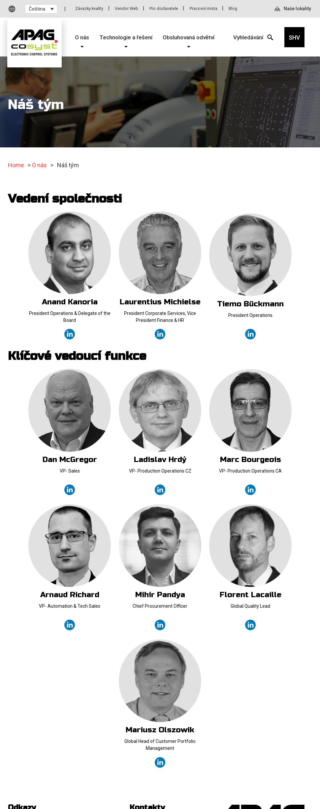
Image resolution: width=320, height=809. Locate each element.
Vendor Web (126, 8)
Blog (233, 8)
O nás (39, 165)
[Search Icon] (247, 37)
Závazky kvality (89, 8)
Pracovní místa (203, 8)
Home (16, 165)
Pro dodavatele (163, 8)
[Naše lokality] (293, 9)
